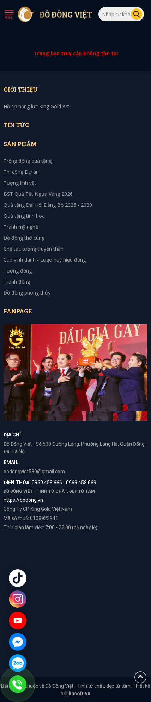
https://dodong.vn (23, 500)
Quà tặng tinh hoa (24, 215)
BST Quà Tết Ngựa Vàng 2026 (38, 193)
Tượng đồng (18, 270)
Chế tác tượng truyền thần (34, 248)
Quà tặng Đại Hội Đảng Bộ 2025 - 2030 (48, 204)
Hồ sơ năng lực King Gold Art (36, 106)
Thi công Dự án (21, 172)
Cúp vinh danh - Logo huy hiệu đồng (45, 259)
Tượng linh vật (20, 182)
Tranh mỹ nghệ (21, 226)
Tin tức (16, 125)
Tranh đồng (17, 281)
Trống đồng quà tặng (28, 161)
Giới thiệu (21, 89)
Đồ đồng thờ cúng (24, 237)
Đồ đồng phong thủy (27, 292)
